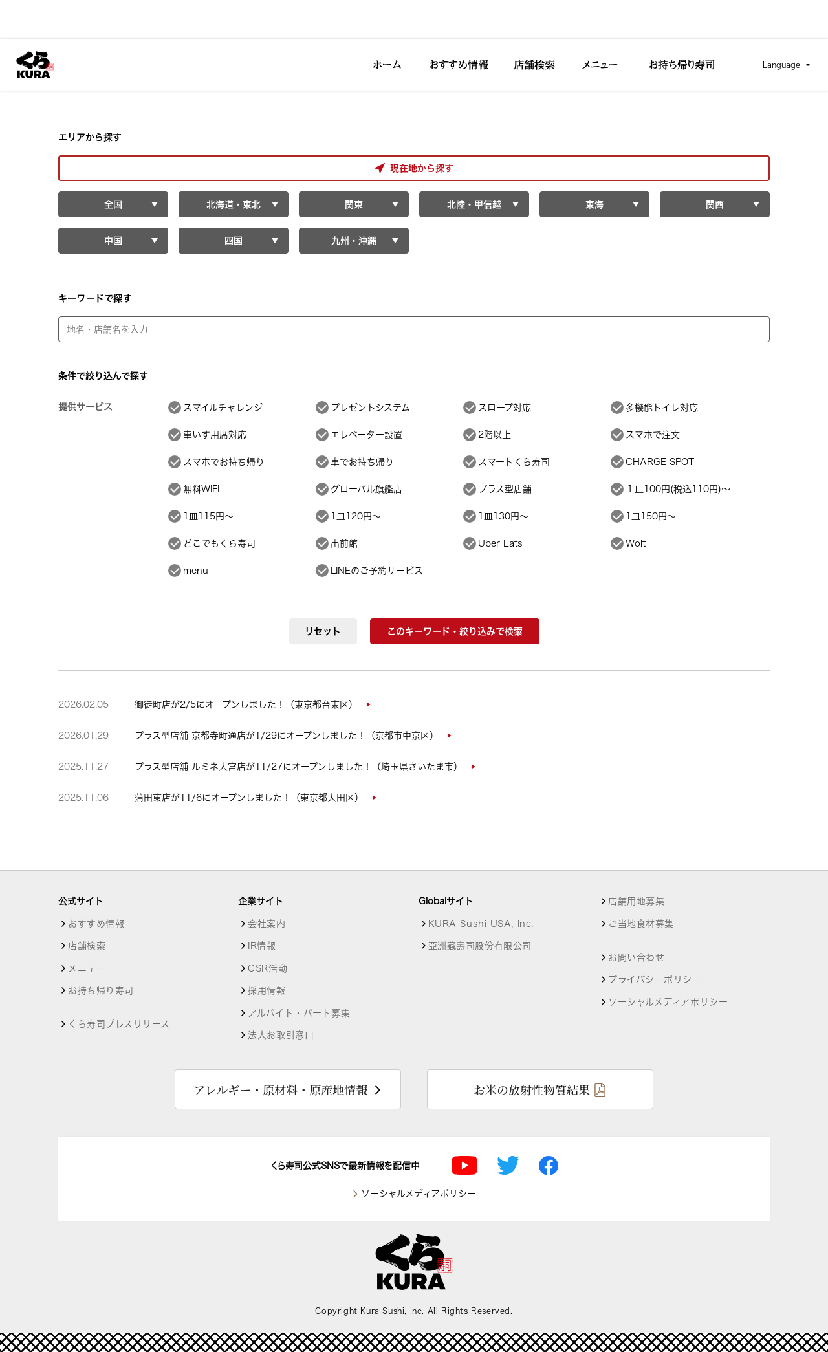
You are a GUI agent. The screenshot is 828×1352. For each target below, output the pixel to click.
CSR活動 (267, 968)
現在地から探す (112, 168)
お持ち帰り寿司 (101, 990)
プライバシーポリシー (655, 979)
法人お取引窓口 (281, 1035)
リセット (323, 631)
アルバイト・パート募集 (299, 1013)
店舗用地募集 (636, 901)
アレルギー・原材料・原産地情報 (280, 1089)
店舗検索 (86, 945)
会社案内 (266, 923)
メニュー (86, 968)
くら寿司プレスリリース (118, 1024)
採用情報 (266, 990)
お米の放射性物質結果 (532, 1089)
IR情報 (262, 945)
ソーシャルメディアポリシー (668, 1002)
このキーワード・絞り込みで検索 (455, 631)
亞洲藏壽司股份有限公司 (480, 945)
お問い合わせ (636, 957)
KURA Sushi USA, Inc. (481, 923)
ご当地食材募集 (641, 923)
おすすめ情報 (96, 923)
